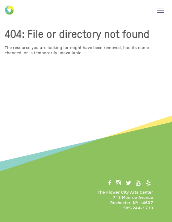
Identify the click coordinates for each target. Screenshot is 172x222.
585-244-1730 (138, 208)
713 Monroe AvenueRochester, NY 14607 (131, 199)
